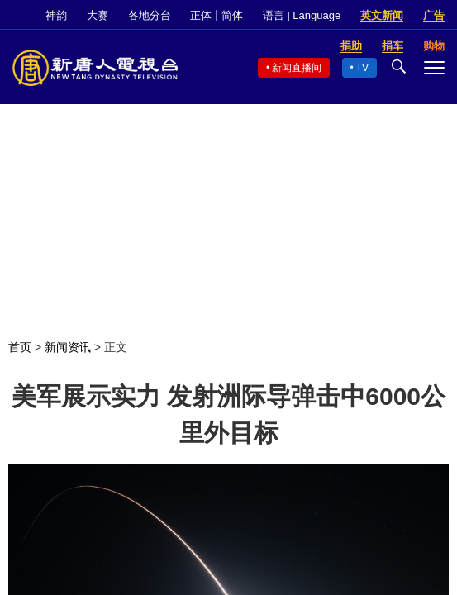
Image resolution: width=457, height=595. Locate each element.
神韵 (56, 15)
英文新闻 (381, 15)
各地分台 (149, 15)
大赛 (97, 15)
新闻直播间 (296, 68)
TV (362, 68)
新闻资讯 (68, 347)
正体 (201, 15)
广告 (434, 15)
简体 (232, 15)
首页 (19, 347)
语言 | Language (301, 15)
